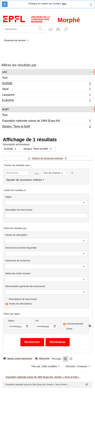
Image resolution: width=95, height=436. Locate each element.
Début (11, 320)
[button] (58, 29)
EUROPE (46, 100)
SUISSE (46, 83)
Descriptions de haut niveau (23, 299)
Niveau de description (16, 235)
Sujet (5, 109)
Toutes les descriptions (20, 303)
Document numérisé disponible (21, 247)
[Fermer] (91, 4)
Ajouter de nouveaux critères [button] (24, 179)
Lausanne (46, 95)
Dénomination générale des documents (25, 286)
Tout (4, 77)
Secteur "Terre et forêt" (46, 126)
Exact (69, 328)
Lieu (4, 72)
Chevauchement (74, 323)
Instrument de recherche (17, 260)
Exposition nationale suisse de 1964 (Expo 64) (46, 121)
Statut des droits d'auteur (18, 273)
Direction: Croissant (77, 366)
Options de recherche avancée (47, 158)
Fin (37, 320)
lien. (64, 3)
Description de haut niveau (18, 209)
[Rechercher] (20, 29)
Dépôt (8, 197)
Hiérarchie (42, 358)
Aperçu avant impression (18, 358)
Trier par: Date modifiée (44, 366)
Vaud (46, 89)
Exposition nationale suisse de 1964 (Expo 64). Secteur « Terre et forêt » (42, 377)
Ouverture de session (15, 40)
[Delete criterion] (72, 172)
